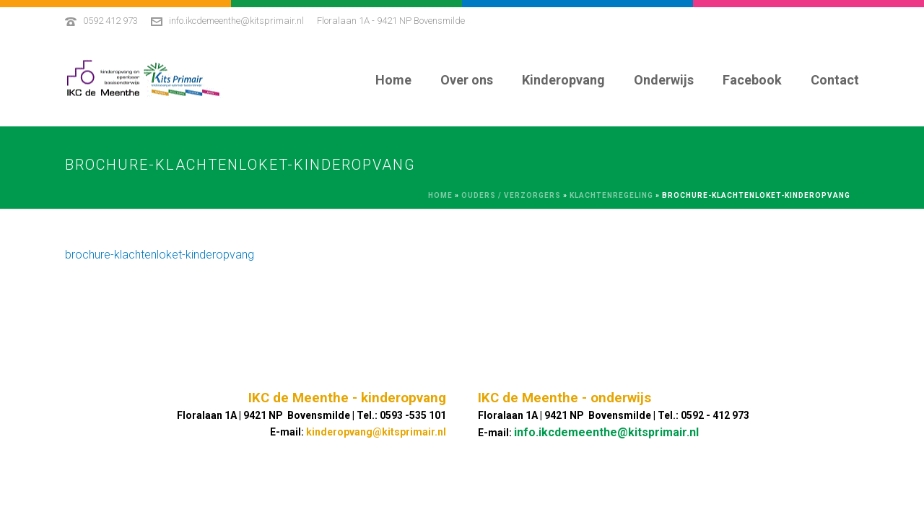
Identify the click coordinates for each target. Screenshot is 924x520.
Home (393, 79)
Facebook (752, 79)
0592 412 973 (110, 20)
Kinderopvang (563, 79)
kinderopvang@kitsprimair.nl (376, 432)
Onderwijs (664, 79)
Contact (835, 79)
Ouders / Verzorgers (511, 195)
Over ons (466, 79)
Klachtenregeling (611, 195)
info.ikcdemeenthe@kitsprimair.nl (236, 20)
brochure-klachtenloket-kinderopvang (159, 254)
